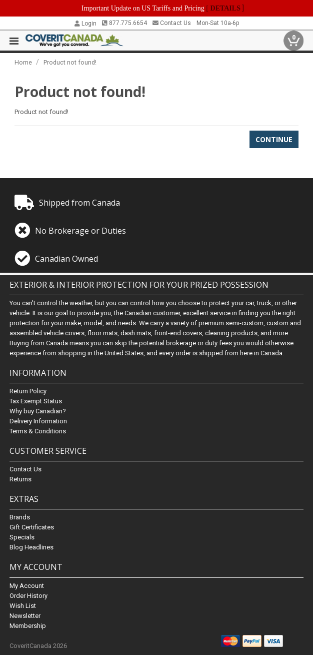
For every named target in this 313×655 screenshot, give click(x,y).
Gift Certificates (32, 527)
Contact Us (171, 23)
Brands (20, 517)
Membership (28, 625)
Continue (274, 139)
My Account (27, 585)
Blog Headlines (32, 547)
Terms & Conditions (38, 431)
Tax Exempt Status (36, 401)
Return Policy (28, 391)
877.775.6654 (124, 23)
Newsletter (25, 615)
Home (23, 62)
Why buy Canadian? (38, 411)
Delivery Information (38, 421)
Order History (29, 595)
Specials (22, 537)
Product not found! (70, 62)
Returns (21, 479)
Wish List (23, 605)
